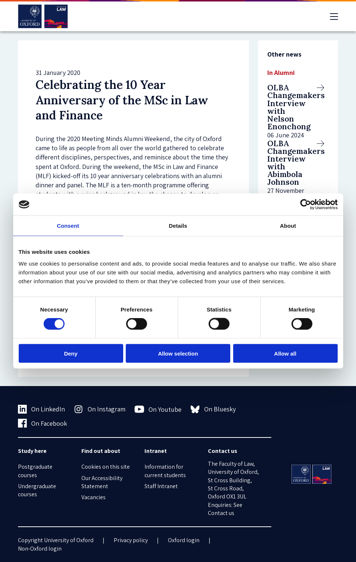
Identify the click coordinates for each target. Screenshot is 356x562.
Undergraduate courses (37, 490)
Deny (71, 353)
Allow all (285, 353)
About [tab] (288, 226)
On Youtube (158, 409)
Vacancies (93, 497)
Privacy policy (131, 540)
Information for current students (165, 471)
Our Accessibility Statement (101, 482)
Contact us (221, 513)
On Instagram (99, 409)
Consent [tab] (68, 226)
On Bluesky (213, 409)
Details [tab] (178, 226)
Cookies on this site (105, 467)
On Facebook (42, 423)
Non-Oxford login (40, 548)
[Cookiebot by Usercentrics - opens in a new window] (306, 204)
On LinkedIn (41, 409)
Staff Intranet (161, 486)
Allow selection (178, 353)
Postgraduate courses (35, 471)
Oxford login (183, 540)
